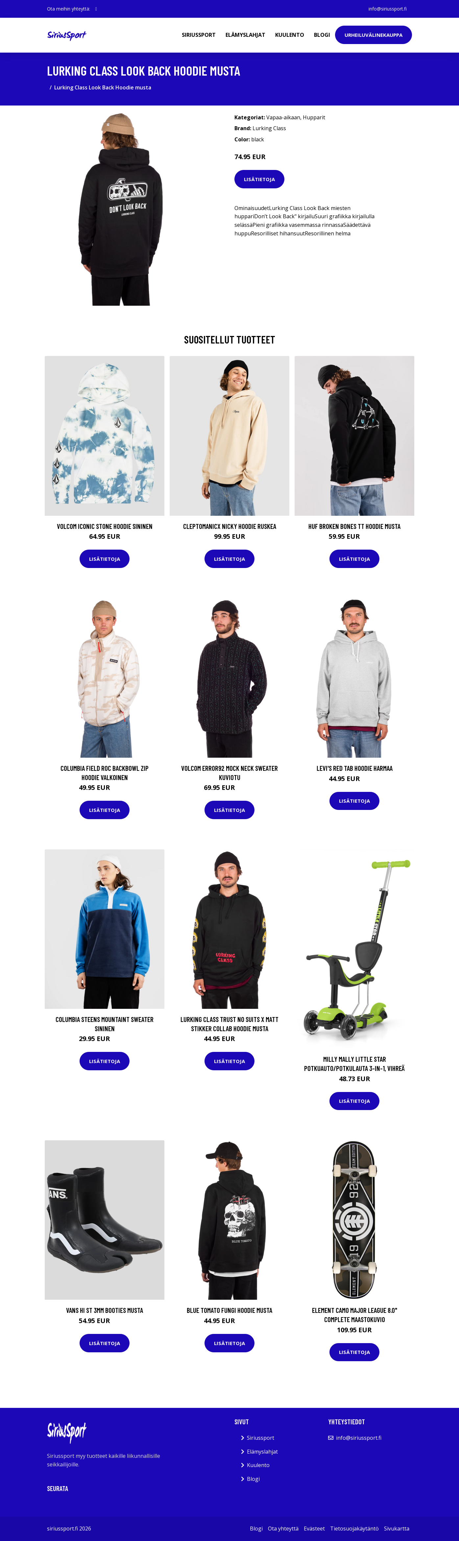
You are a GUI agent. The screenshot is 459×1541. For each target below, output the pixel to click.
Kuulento (289, 34)
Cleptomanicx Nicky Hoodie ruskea (229, 526)
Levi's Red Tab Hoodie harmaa (355, 768)
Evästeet (314, 1528)
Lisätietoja (259, 179)
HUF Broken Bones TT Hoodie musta (354, 526)
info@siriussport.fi (388, 9)
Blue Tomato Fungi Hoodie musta (229, 1310)
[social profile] (96, 9)
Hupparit (314, 117)
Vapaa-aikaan (283, 117)
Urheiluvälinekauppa (373, 35)
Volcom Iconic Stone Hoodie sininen (105, 526)
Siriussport (199, 34)
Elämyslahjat (245, 34)
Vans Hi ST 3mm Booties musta (104, 1310)
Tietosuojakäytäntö (354, 1528)
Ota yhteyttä (283, 1528)
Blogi (322, 34)
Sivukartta (396, 1528)
